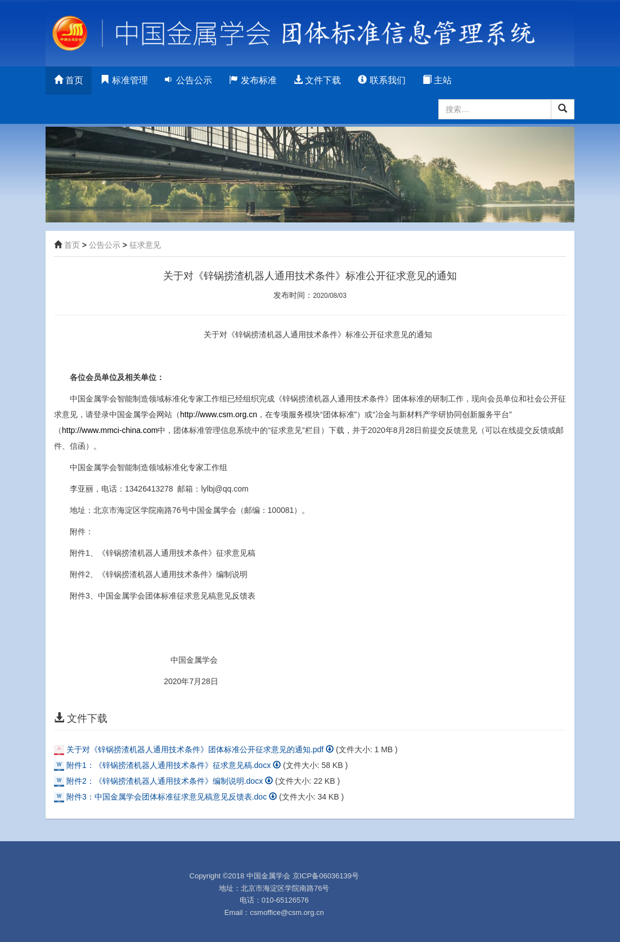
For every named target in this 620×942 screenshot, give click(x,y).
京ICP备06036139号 (326, 876)
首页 (68, 80)
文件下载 (317, 80)
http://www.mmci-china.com (110, 430)
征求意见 (145, 244)
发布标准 (252, 80)
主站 (437, 80)
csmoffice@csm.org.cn (287, 912)
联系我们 (381, 80)
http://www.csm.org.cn (218, 414)
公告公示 (188, 80)
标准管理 (123, 80)
